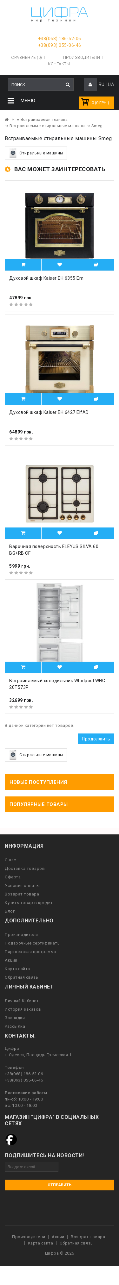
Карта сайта (17, 968)
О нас (10, 860)
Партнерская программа (30, 951)
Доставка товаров (25, 868)
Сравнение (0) (26, 57)
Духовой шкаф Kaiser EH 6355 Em (46, 278)
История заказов (23, 1009)
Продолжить (96, 738)
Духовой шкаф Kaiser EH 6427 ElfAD (49, 412)
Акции (11, 960)
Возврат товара (22, 894)
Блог (10, 911)
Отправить (59, 1185)
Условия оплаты (22, 885)
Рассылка (15, 1026)
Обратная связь (21, 977)
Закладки (15, 1017)
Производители (81, 57)
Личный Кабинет (22, 1000)
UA (111, 84)
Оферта (13, 877)
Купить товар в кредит (29, 902)
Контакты (59, 63)
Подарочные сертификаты (33, 943)
